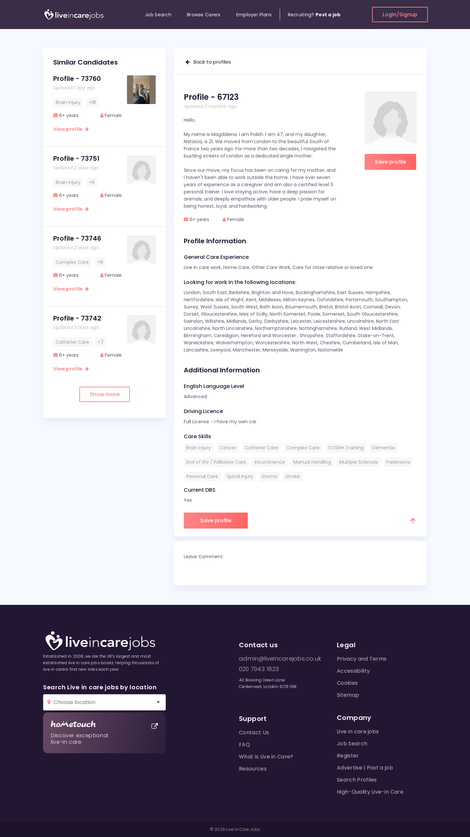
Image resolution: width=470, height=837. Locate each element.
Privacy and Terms (361, 659)
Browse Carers (204, 14)
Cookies (347, 683)
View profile (71, 129)
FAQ (244, 744)
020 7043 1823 (259, 669)
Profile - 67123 (211, 97)
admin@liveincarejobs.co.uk (280, 658)
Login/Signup (400, 14)
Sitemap (348, 695)
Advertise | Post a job (365, 767)
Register (348, 755)
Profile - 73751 (76, 158)
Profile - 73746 (77, 238)
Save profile (390, 162)
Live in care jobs (358, 731)
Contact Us (254, 732)
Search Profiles (357, 780)
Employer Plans (254, 14)
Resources (253, 768)
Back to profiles (208, 61)
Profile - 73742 (77, 318)
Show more (104, 394)
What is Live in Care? (266, 756)
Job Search (158, 14)
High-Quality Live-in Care (370, 792)
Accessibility (353, 671)
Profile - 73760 (77, 78)
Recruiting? (314, 14)
